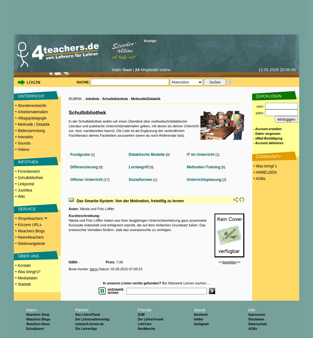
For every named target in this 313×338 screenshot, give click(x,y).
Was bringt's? (29, 272)
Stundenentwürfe (32, 105)
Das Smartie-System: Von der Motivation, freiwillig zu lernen (130, 201)
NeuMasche (146, 328)
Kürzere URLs (29, 225)
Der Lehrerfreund (150, 319)
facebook (201, 314)
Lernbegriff (138, 167)
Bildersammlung (31, 131)
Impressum (256, 314)
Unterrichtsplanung (204, 179)
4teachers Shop (37, 314)
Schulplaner (35, 328)
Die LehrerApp (86, 328)
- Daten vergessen (266, 133)
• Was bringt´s (264, 166)
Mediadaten (28, 278)
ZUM (141, 314)
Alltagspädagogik (32, 118)
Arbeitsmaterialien (33, 112)
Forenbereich (29, 171)
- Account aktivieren (268, 143)
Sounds (24, 143)
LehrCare (144, 324)
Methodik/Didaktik (146, 99)
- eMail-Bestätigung (267, 138)
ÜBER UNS (28, 256)
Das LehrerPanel (87, 314)
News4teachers (31, 237)
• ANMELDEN (264, 172)
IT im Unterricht (201, 154)
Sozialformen (140, 179)
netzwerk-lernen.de (89, 324)
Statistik (24, 284)
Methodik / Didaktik (34, 124)
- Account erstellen (267, 129)
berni (94, 269)
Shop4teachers (32, 218)
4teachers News (38, 324)
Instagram (201, 324)
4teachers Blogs (31, 231)
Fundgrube (80, 154)
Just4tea (25, 190)
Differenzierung (84, 167)
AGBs (252, 328)
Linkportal (26, 184)
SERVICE (27, 209)
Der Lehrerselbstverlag (92, 319)
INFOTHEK (28, 162)
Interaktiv (25, 137)
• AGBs (259, 179)
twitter (198, 319)
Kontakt (24, 265)
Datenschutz (257, 324)
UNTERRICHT (31, 96)
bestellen (229, 262)
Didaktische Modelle (147, 154)
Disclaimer (256, 319)
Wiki (21, 196)
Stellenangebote (31, 243)
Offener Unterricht (86, 179)
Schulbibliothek (30, 178)
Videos (23, 149)
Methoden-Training (203, 167)
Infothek (92, 99)
